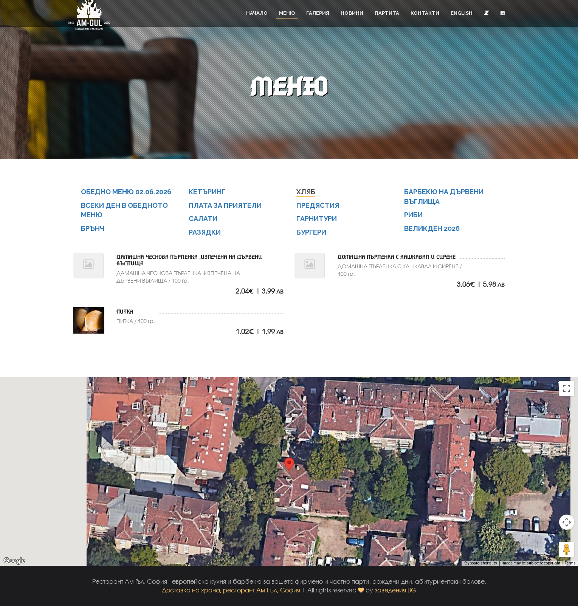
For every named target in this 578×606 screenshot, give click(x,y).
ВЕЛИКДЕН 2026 (432, 228)
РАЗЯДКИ (205, 232)
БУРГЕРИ (312, 232)
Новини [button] (352, 13)
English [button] (462, 13)
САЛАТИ (203, 219)
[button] (502, 13)
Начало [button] (257, 13)
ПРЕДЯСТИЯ (318, 205)
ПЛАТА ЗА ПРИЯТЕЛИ (225, 205)
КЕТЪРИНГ (207, 192)
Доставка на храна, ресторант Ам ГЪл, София (231, 590)
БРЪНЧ (93, 228)
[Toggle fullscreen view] (566, 388)
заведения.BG (395, 590)
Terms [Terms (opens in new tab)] (570, 563)
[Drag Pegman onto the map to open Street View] (566, 549)
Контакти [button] (425, 13)
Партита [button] (387, 13)
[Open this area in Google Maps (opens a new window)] (14, 561)
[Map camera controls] (566, 522)
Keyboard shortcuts (480, 563)
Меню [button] (287, 13)
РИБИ (413, 215)
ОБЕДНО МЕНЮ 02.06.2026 (126, 192)
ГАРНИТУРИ (317, 219)
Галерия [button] (317, 13)
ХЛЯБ (306, 192)
